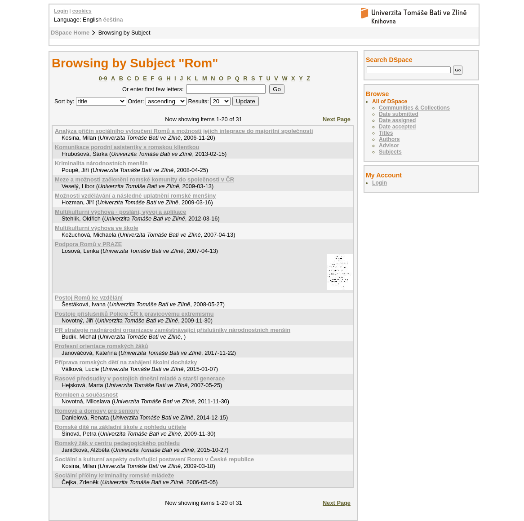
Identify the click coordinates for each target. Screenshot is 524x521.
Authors (389, 139)
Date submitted (398, 114)
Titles (386, 133)
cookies (82, 10)
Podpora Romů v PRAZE (88, 244)
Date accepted (397, 127)
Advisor (389, 145)
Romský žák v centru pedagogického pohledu (117, 443)
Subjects (390, 152)
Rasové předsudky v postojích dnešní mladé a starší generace (140, 378)
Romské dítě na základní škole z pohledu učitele (120, 427)
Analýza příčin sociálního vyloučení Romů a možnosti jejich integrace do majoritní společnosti (184, 131)
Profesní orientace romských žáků (101, 346)
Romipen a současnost (86, 394)
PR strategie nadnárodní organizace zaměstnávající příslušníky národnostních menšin (172, 330)
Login (61, 10)
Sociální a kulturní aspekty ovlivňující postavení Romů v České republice (154, 459)
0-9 (103, 78)
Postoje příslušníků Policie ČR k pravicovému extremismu (134, 313)
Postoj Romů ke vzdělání (89, 297)
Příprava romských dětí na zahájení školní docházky (126, 362)
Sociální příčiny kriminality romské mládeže (114, 475)
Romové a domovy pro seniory (97, 410)
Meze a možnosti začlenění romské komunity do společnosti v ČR (144, 179)
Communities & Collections (414, 108)
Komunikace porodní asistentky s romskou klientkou (127, 147)
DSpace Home (70, 32)
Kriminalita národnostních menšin (101, 163)
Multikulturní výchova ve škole (96, 228)
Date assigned (397, 120)
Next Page (337, 119)
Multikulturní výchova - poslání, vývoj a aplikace (120, 211)
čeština (113, 19)
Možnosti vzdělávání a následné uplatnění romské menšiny (135, 195)
